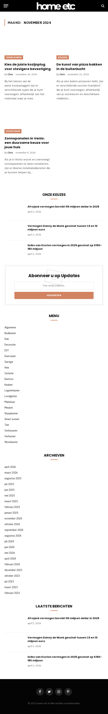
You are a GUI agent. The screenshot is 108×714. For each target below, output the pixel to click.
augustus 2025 (13, 478)
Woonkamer (11, 442)
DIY (7, 350)
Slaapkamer (11, 413)
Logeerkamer (12, 390)
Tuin (7, 424)
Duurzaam (13, 131)
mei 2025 (10, 495)
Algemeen (10, 327)
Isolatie (9, 373)
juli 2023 (9, 581)
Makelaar (10, 402)
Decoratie (10, 344)
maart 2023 (11, 587)
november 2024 (13, 518)
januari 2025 (11, 512)
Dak (7, 339)
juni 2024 (9, 547)
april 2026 (10, 467)
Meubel (9, 407)
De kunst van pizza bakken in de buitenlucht (79, 66)
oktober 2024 (12, 524)
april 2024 (10, 558)
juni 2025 (9, 489)
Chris (10, 74)
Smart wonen (12, 419)
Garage (9, 361)
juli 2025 (9, 484)
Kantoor (9, 379)
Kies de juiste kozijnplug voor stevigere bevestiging (28, 66)
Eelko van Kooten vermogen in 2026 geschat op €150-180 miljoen (65, 247)
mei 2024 (10, 552)
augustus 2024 (13, 535)
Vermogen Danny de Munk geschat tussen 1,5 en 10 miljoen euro (63, 227)
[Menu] (6, 6)
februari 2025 (12, 507)
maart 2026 (11, 472)
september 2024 (14, 530)
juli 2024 (9, 541)
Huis (7, 367)
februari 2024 (12, 564)
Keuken (62, 57)
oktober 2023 (12, 575)
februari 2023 (12, 593)
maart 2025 (11, 501)
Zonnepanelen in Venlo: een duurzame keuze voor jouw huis (27, 142)
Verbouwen (14, 57)
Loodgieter (11, 396)
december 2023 (13, 570)
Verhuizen (10, 436)
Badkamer (10, 333)
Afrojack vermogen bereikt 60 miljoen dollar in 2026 (63, 206)
